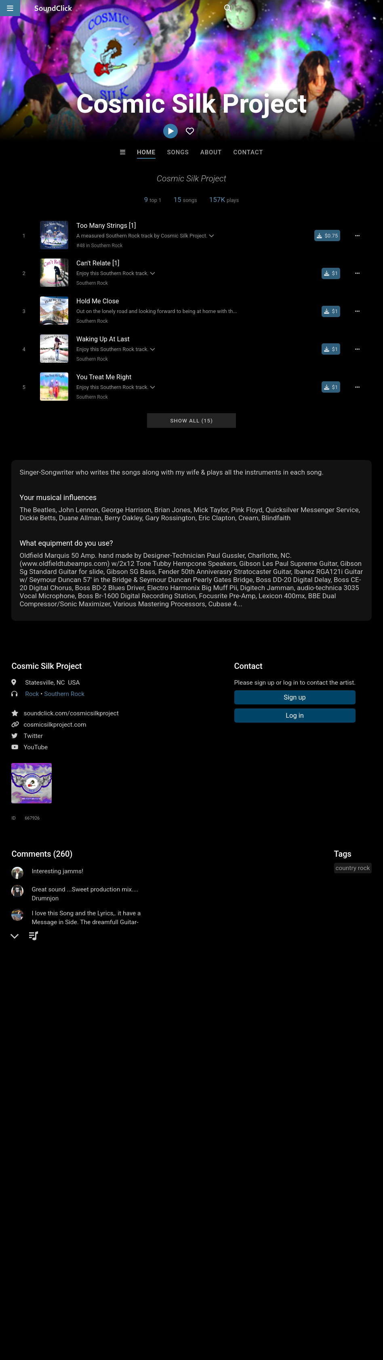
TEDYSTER (225, 1188)
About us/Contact (71, 1312)
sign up (43, 1041)
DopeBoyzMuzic (91, 1188)
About (211, 152)
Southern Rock (89, 282)
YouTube (35, 741)
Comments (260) (41, 848)
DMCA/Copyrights (150, 1312)
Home (146, 152)
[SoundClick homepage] (53, 8)
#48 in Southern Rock (97, 245)
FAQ (34, 1312)
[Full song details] (360, 235)
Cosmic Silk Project (46, 660)
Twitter (33, 730)
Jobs (111, 1312)
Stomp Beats (158, 1188)
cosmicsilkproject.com (54, 719)
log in (72, 1041)
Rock (32, 688)
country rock (353, 862)
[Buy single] (330, 235)
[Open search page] (375, 8)
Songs (178, 152)
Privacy (193, 1312)
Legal (217, 1312)
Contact (248, 152)
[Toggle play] (21, 235)
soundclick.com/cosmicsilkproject (70, 707)
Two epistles (291, 1188)
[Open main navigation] (10, 8)
